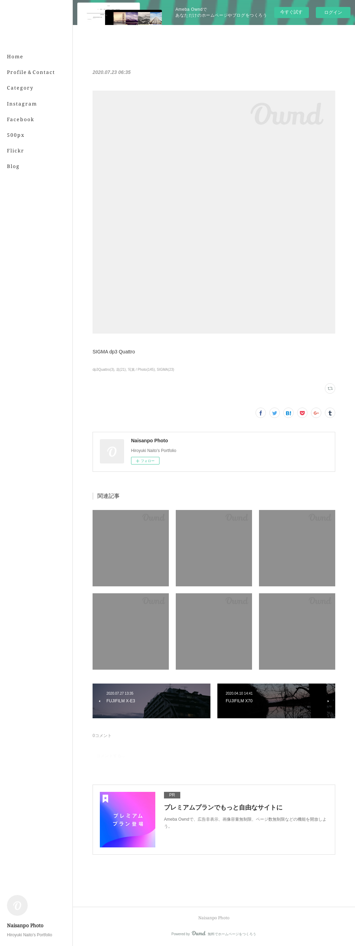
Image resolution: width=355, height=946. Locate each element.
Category (20, 87)
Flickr (15, 150)
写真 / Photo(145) (141, 369)
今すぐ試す (291, 12)
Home (15, 56)
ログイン (333, 12)
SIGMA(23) (165, 369)
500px (16, 135)
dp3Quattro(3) (103, 369)
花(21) (121, 369)
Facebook (20, 119)
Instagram (22, 103)
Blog (13, 166)
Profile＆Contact (31, 72)
